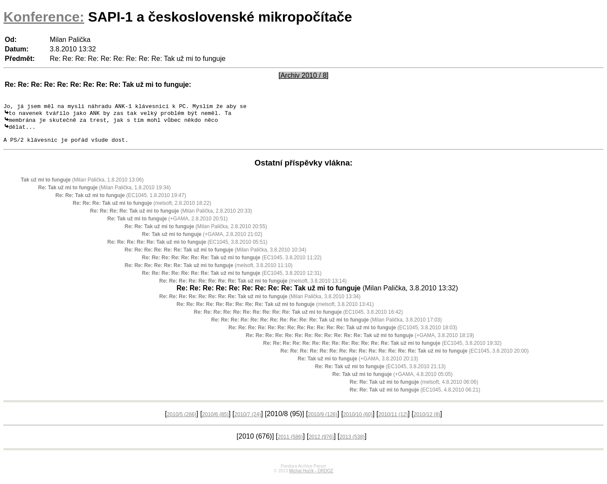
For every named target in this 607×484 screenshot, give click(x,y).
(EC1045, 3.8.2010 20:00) (404, 357)
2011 (290, 443)
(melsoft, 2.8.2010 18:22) (142, 210)
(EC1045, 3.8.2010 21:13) (380, 373)
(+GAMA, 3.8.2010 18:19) (360, 342)
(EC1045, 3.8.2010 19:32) (382, 350)
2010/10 (358, 421)
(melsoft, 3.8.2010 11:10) (208, 272)
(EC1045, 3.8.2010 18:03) (342, 334)
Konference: (43, 17)
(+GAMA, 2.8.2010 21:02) (202, 241)
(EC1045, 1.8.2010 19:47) (120, 202)
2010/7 (247, 421)
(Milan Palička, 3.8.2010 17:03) (326, 326)
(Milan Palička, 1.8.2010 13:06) (82, 186)
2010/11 (393, 421)
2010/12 (427, 421)
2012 (321, 443)
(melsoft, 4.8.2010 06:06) (414, 388)
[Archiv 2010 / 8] (304, 75)
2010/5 (181, 421)
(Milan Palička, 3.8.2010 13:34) (259, 303)
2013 (352, 443)
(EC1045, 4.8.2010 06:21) (415, 396)
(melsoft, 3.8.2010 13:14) (253, 287)
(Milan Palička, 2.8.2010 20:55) (196, 233)
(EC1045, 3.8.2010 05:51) (187, 248)
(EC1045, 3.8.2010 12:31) (231, 280)
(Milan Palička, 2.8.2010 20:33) (171, 217)
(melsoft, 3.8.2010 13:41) (275, 311)
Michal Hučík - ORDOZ (311, 477)
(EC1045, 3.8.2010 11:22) (231, 264)
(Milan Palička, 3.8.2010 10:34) (215, 256)
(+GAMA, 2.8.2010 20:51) (167, 225)
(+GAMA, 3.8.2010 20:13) (358, 365)
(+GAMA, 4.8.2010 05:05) (392, 381)
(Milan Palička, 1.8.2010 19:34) (104, 194)
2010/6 (215, 421)
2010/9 (322, 421)
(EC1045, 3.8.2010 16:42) (298, 318)
